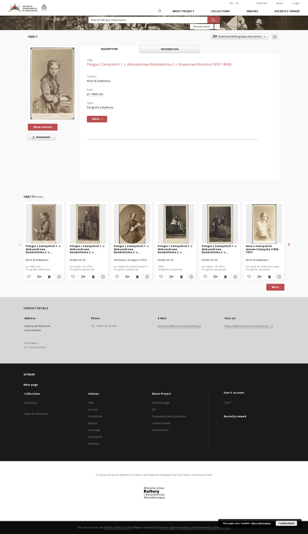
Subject (92, 423)
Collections (220, 11)
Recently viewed (287, 11)
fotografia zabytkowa (100, 107)
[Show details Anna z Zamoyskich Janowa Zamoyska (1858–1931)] (279, 277)
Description (95, 437)
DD (154, 409)
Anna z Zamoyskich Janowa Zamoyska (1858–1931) (263, 249)
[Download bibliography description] (39, 277)
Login (296, 3)
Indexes (252, 11)
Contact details (161, 423)
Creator (93, 409)
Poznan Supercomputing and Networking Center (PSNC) (194, 527)
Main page (31, 385)
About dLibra (160, 430)
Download (40, 137)
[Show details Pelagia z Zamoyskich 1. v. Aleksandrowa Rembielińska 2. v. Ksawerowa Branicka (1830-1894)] (59, 277)
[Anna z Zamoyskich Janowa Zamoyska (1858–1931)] (264, 224)
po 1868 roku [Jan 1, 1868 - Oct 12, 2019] (95, 94)
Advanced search (201, 26)
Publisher (94, 444)
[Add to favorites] (275, 36)
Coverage (94, 430)
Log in (227, 402)
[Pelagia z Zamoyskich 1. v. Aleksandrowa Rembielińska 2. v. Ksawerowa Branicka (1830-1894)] (44, 224)
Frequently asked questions (169, 416)
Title (90, 403)
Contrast (261, 3)
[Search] (213, 19)
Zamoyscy (30, 403)
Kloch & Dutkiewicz (99, 81)
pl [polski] (237, 3)
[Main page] (159, 11)
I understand (286, 523)
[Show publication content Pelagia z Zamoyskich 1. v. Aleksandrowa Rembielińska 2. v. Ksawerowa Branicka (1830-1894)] (49, 277)
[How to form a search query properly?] (217, 26)
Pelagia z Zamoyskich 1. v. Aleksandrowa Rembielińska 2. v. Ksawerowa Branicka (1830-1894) (43, 249)
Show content (42, 127)
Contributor (95, 416)
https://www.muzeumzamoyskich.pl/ (249, 326)
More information (261, 523)
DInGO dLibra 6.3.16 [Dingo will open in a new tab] (117, 527)
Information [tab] (169, 49)
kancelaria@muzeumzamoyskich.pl (179, 326)
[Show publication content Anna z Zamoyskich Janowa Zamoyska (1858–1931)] (269, 277)
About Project (183, 11)
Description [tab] (109, 49)
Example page (160, 403)
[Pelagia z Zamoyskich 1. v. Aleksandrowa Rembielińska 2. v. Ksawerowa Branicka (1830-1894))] (52, 83)
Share (279, 3)
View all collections (35, 414)
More (275, 287)
